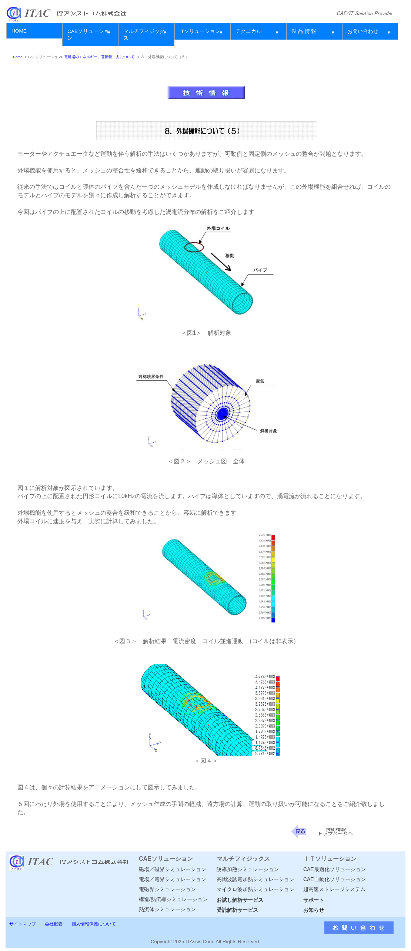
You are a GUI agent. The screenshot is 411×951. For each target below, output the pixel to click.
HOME (19, 31)
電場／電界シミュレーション (172, 879)
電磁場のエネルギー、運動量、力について (99, 57)
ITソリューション (200, 31)
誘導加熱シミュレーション (248, 869)
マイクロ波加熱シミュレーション (255, 889)
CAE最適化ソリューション (334, 869)
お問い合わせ (362, 31)
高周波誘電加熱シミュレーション (255, 879)
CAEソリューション (88, 34)
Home (18, 57)
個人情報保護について (93, 924)
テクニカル (248, 31)
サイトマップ (22, 924)
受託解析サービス (237, 910)
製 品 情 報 (303, 31)
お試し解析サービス (240, 900)
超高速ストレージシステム (334, 889)
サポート (313, 900)
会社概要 (54, 924)
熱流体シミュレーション (167, 909)
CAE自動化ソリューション (334, 879)
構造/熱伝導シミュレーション (173, 899)
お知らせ (313, 910)
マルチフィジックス (144, 34)
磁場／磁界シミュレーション (172, 869)
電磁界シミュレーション (167, 889)
